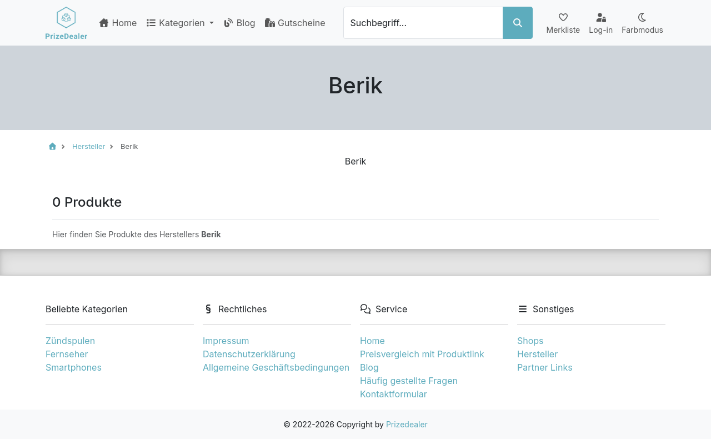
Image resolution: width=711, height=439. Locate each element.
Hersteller (537, 354)
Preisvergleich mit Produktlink (422, 354)
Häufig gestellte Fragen (409, 380)
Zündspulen (70, 340)
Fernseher (67, 354)
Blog (239, 22)
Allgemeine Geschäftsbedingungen (276, 367)
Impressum (226, 340)
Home (117, 22)
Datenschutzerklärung (249, 354)
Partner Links (545, 367)
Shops (530, 340)
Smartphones (74, 367)
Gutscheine (295, 22)
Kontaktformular (393, 394)
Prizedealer (407, 424)
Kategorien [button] (176, 22)
